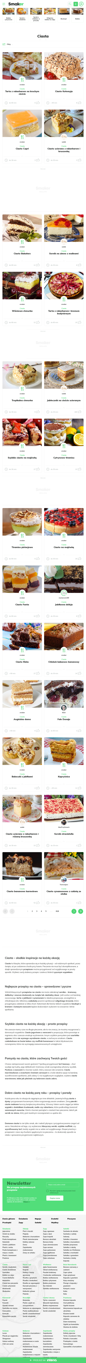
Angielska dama (22, 719)
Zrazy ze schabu (29, 1253)
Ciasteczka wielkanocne (52, 1275)
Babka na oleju (8, 1275)
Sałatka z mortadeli (70, 1253)
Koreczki (5, 1314)
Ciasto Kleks (22, 662)
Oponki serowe (8, 1306)
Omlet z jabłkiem (8, 1245)
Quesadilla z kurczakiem (72, 1347)
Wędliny (54, 1222)
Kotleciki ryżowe (29, 1291)
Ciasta (22, 89)
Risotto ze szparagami (31, 1283)
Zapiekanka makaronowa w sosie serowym (31, 1341)
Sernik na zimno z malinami (64, 253)
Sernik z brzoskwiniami (31, 1314)
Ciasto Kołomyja (64, 91)
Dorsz (25, 1245)
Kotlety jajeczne (69, 1333)
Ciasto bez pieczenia (10, 1283)
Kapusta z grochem (70, 1278)
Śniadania (23, 1219)
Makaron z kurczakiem (31, 1237)
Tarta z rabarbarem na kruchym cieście (22, 92)
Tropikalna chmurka (22, 400)
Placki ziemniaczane (30, 1239)
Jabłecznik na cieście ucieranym (64, 400)
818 (57, 911)
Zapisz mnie (55, 1198)
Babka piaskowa (49, 1283)
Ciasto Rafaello (8, 1278)
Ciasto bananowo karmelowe (22, 891)
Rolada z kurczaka (70, 1339)
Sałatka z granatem (70, 1255)
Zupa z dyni (47, 1234)
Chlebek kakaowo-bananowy (63, 662)
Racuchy (5, 1237)
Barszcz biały (48, 1242)
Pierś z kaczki (28, 1231)
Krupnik (25, 1270)
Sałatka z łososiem (70, 1239)
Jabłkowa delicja (64, 604)
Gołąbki (26, 1267)
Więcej (25, 1202)
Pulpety (25, 1234)
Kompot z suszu (69, 1289)
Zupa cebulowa (49, 1258)
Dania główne (8, 1219)
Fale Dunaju (64, 719)
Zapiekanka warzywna (51, 1349)
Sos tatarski (47, 1286)
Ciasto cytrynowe (8, 1286)
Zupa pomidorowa (50, 1255)
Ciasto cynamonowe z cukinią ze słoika (64, 892)
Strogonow (6, 1339)
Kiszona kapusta (69, 1300)
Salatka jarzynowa (70, 1245)
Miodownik (6, 1289)
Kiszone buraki (68, 1314)
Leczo (4, 1333)
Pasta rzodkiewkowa (31, 1311)
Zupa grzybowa (69, 1275)
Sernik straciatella (63, 834)
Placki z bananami (9, 1255)
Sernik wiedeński (29, 1316)
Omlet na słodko (8, 1234)
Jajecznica (6, 1231)
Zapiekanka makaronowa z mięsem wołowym (31, 1354)
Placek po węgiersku (10, 1336)
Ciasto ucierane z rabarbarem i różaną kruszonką (22, 835)
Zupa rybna (67, 1272)
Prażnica (5, 1258)
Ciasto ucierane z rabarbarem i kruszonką (63, 150)
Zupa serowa (48, 1247)
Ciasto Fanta (22, 604)
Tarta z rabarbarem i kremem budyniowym (64, 312)
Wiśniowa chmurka (22, 311)
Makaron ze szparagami (32, 1308)
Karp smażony (68, 1280)
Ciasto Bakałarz (22, 253)
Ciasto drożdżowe (9, 1270)
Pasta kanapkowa (9, 1239)
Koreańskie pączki (9, 1316)
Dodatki (54, 1219)
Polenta (25, 1294)
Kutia (65, 1291)
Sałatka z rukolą (69, 1247)
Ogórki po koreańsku (71, 1324)
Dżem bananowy (69, 1322)
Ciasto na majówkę (64, 547)
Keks (65, 1294)
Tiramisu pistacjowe (22, 547)
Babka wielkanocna (50, 1278)
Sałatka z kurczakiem (71, 1242)
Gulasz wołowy (8, 1341)
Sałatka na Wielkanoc (71, 1250)
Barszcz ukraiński (49, 1239)
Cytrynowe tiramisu (63, 457)
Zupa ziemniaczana (50, 1245)
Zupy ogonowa (48, 1231)
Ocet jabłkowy (68, 1303)
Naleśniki (5, 1242)
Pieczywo (71, 1219)
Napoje (38, 1219)
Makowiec (6, 1280)
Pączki (4, 1300)
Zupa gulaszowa (49, 1250)
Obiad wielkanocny (50, 1270)
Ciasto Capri (22, 148)
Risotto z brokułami (30, 1280)
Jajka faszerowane (50, 1267)
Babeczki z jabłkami (22, 776)
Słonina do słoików (70, 1327)
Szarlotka (6, 1272)
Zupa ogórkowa (49, 1253)
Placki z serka (7, 1247)
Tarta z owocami (49, 1300)
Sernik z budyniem (9, 1267)
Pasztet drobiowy (49, 1272)
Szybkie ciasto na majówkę (22, 457)
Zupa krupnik (48, 1237)
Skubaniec (6, 1291)
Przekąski (6, 1222)
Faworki (5, 1303)
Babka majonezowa (50, 1306)
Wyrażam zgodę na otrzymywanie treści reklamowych (61, 1192)
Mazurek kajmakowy (51, 1303)
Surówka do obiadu (70, 1231)
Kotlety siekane (28, 1242)
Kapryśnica (64, 776)
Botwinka (26, 1300)
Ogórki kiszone (68, 1306)
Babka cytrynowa (49, 1280)
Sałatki (38, 1222)
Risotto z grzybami (30, 1278)
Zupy (21, 1222)
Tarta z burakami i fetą (72, 1336)
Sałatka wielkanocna (51, 1289)
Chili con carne (7, 1344)
